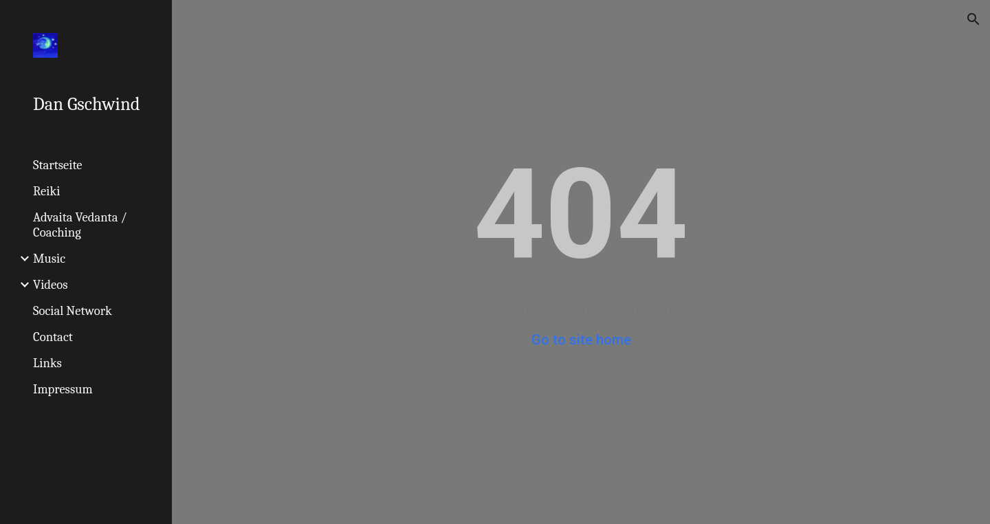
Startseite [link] (57, 165)
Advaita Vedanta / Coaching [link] (80, 225)
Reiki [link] (46, 191)
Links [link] (47, 363)
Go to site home (581, 339)
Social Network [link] (72, 310)
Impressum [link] (63, 389)
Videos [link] (50, 284)
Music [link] (49, 258)
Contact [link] (53, 337)
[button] (973, 19)
